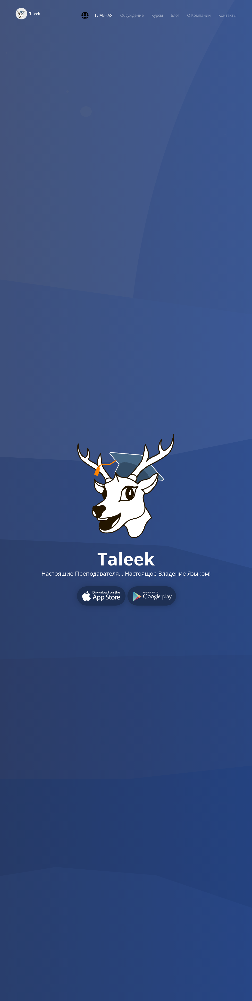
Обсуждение (132, 15)
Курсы (157, 15)
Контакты (227, 15)
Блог (175, 15)
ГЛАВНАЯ (103, 15)
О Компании (199, 15)
